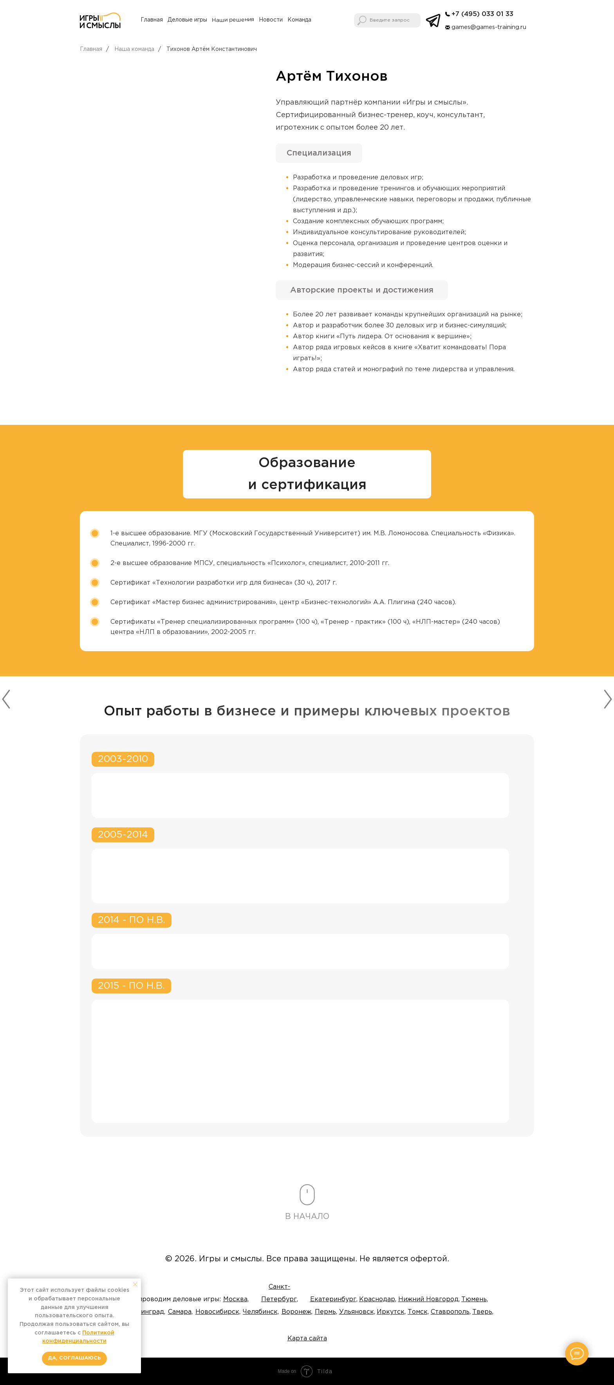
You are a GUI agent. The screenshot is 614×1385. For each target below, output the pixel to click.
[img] (447, 14)
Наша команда (134, 49)
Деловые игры (187, 20)
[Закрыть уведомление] (135, 1284)
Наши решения (233, 20)
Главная (152, 20)
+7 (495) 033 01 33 (482, 14)
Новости (271, 20)
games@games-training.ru (488, 27)
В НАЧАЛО (307, 1216)
